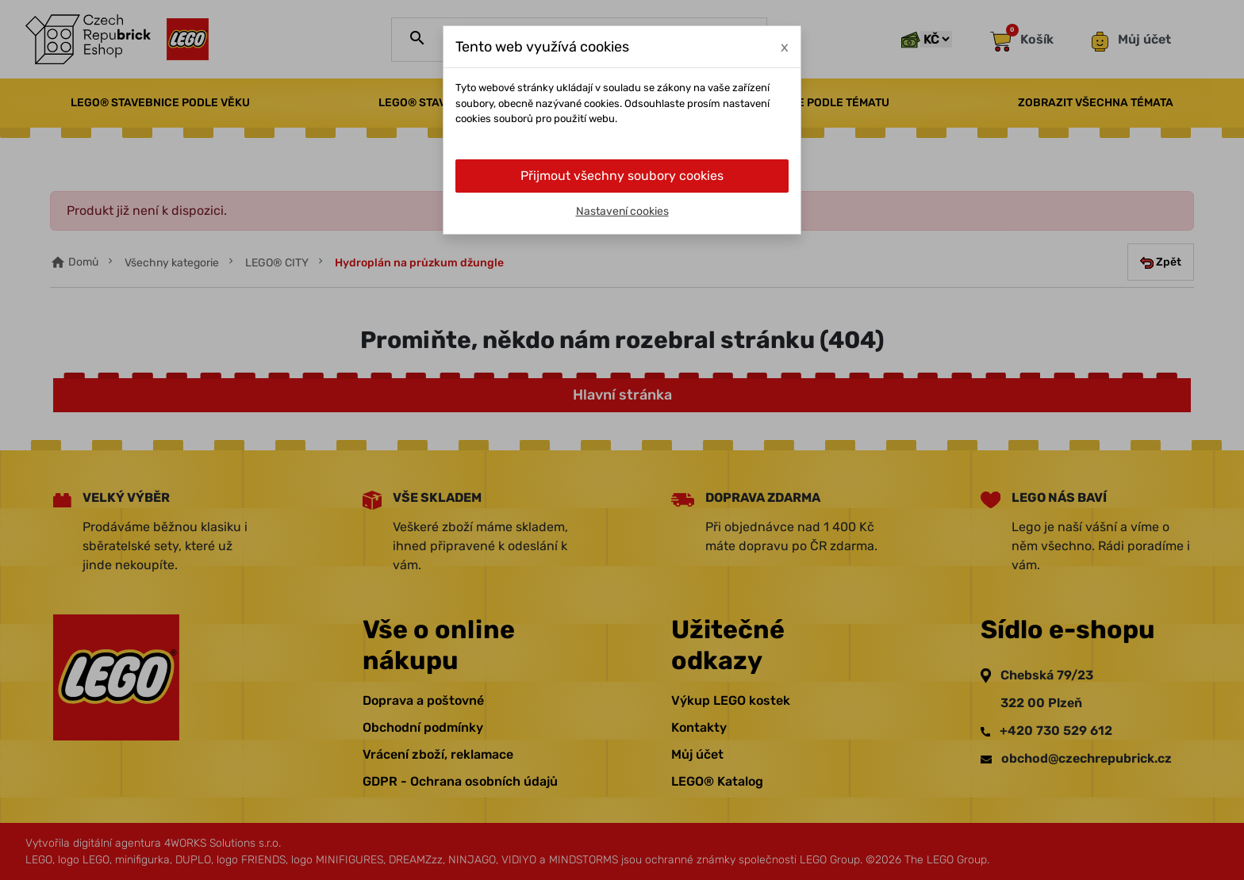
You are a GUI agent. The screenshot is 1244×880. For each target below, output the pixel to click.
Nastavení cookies (622, 211)
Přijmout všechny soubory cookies (622, 175)
